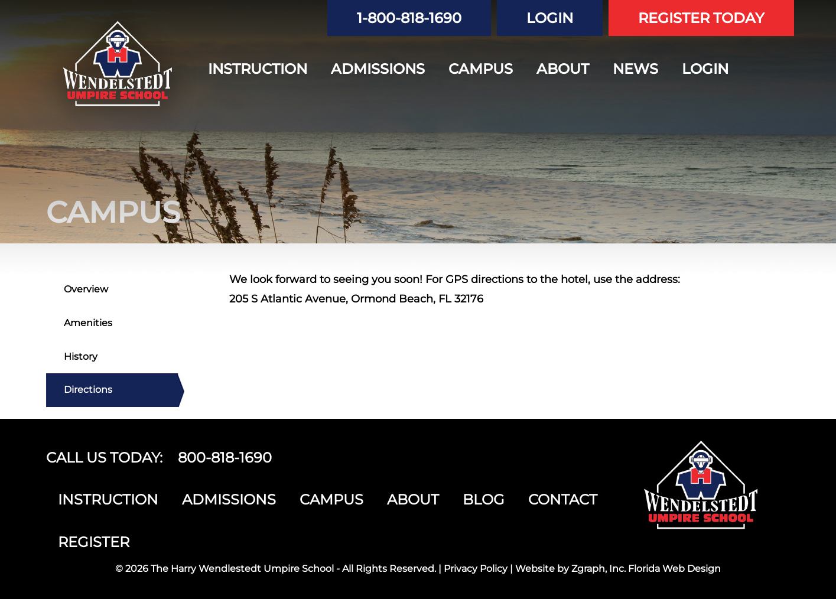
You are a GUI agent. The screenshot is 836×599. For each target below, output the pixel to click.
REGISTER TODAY (701, 18)
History (80, 356)
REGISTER (93, 542)
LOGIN (549, 18)
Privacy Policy (476, 568)
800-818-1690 (225, 457)
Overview (86, 289)
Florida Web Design (674, 568)
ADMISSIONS (378, 68)
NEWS (635, 68)
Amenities (88, 322)
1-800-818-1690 (409, 18)
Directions (88, 389)
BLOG (484, 499)
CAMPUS (480, 68)
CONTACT (562, 499)
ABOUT (562, 68)
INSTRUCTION (257, 68)
